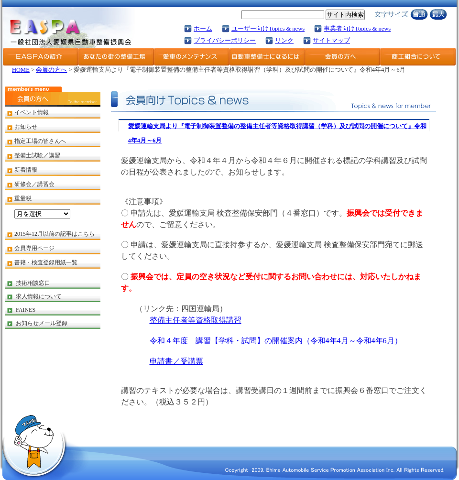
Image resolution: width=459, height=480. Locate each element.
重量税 (23, 198)
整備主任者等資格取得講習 (195, 320)
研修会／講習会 (34, 184)
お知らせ (25, 126)
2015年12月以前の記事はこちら (54, 233)
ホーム (203, 28)
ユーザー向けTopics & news (268, 28)
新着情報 (25, 169)
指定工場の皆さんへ (40, 141)
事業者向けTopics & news (357, 28)
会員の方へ (51, 69)
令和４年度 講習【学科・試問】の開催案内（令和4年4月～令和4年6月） (276, 341)
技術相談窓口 (33, 283)
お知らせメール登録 (41, 323)
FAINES (25, 309)
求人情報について (39, 296)
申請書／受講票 (176, 361)
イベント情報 (31, 112)
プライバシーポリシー (225, 40)
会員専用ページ (34, 248)
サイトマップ (331, 40)
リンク (284, 40)
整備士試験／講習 (37, 155)
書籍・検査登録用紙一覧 (45, 262)
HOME (21, 69)
